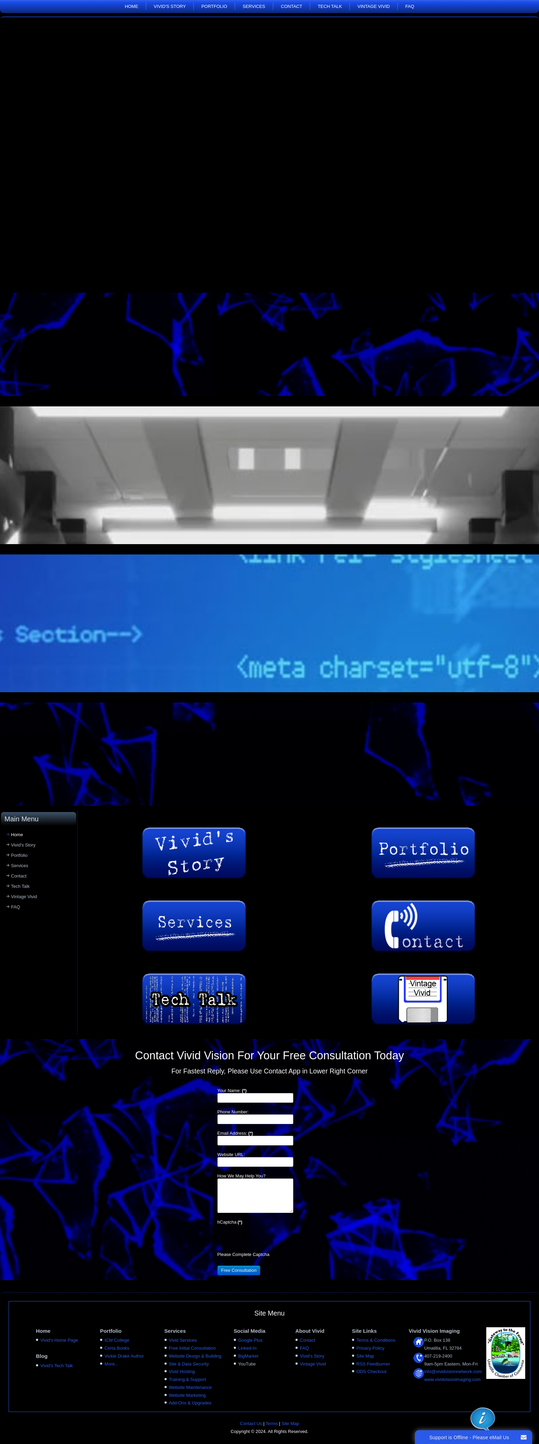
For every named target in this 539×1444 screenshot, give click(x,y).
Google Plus (250, 1340)
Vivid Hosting (182, 1371)
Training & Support (187, 1379)
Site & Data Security (189, 1364)
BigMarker (248, 1356)
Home (131, 6)
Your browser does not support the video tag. (269, 152)
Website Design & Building (195, 1356)
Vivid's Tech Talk (56, 1365)
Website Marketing (187, 1395)
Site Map (365, 1356)
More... (111, 1364)
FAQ (409, 6)
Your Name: (232, 1090)
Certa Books (116, 1348)
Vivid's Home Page (59, 1340)
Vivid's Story (170, 6)
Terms (272, 1423)
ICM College (116, 1340)
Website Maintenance (190, 1387)
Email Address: (235, 1133)
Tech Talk (330, 6)
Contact (291, 6)
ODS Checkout (371, 1371)
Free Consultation (239, 1270)
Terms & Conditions (375, 1340)
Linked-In (247, 1348)
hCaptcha (229, 1222)
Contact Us (251, 1423)
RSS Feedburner (373, 1364)
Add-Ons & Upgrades (190, 1402)
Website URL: (231, 1154)
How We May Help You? (241, 1175)
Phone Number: (233, 1111)
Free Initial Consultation (192, 1348)
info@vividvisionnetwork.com (453, 1371)
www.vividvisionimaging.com (452, 1379)
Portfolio (214, 6)
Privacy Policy (370, 1348)
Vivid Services (183, 1340)
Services (254, 6)
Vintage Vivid (373, 6)
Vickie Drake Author (124, 1356)
